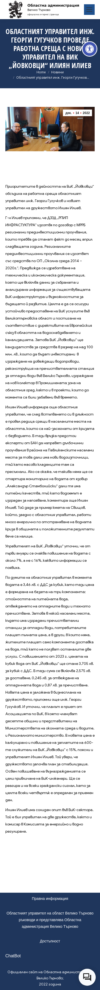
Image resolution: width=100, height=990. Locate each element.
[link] (90, 49)
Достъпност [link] (50, 941)
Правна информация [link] (50, 898)
